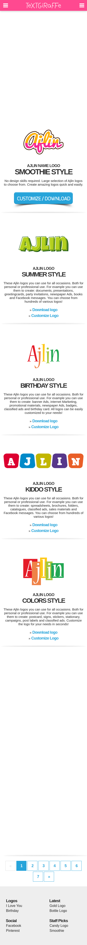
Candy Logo (59, 925)
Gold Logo (57, 906)
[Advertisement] (43, 67)
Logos (11, 900)
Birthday (12, 911)
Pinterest (13, 930)
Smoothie (57, 930)
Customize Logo (44, 315)
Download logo (44, 310)
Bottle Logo (58, 911)
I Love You (14, 906)
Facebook (13, 925)
